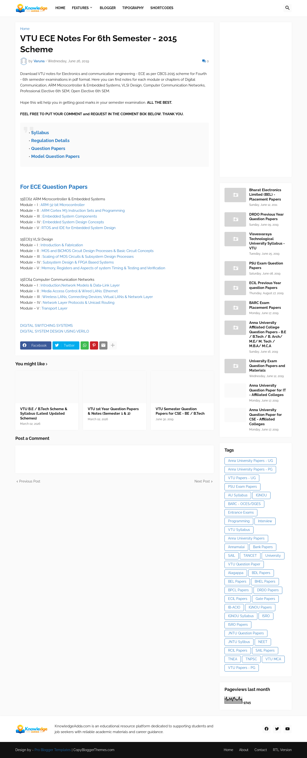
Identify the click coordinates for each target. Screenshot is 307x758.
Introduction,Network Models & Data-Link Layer (80, 285)
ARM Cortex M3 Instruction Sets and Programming (83, 210)
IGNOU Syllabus (241, 616)
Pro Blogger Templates (53, 750)
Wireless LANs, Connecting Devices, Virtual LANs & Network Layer (97, 297)
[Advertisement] (260, 99)
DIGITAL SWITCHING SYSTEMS (46, 325)
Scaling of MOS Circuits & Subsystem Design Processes (88, 256)
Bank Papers (263, 547)
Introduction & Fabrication (62, 245)
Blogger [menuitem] (108, 8)
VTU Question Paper (244, 564)
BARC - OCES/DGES (244, 504)
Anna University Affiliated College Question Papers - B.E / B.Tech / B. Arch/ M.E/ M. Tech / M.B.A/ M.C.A (267, 334)
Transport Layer (54, 308)
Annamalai (236, 547)
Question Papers (48, 148)
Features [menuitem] (80, 8)
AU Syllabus (238, 495)
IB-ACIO (234, 607)
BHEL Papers (265, 581)
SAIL (231, 555)
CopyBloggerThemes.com (93, 750)
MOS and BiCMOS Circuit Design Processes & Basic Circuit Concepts (97, 251)
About (243, 750)
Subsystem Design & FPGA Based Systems (78, 262)
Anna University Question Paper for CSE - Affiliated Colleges (265, 417)
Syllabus (40, 132)
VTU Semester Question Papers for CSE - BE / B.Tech (180, 411)
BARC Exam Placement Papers (265, 305)
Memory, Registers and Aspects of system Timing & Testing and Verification (103, 268)
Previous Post (29, 481)
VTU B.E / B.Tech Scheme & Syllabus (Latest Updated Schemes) (43, 413)
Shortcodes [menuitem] (161, 8)
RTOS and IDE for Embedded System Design (78, 228)
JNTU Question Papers (246, 633)
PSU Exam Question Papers (266, 265)
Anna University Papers (246, 538)
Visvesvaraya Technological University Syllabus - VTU (267, 241)
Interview (265, 521)
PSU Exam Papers (242, 486)
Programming (239, 521)
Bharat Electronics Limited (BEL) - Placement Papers (265, 194)
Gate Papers (265, 599)
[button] (287, 8)
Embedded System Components (69, 216)
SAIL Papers (265, 650)
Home (25, 28)
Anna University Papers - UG (250, 461)
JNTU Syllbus (239, 642)
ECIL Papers (237, 599)
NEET (262, 642)
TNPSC (251, 659)
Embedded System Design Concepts (73, 222)
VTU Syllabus (239, 530)
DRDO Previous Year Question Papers (266, 216)
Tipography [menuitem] (133, 8)
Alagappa (235, 573)
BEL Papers (237, 581)
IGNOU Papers (260, 607)
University (273, 555)
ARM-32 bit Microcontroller (63, 205)
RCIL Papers (237, 650)
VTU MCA (273, 659)
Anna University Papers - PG (250, 469)
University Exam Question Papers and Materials (267, 366)
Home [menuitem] (60, 8)
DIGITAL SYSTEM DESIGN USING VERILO (54, 331)
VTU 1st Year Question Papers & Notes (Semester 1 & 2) (113, 411)
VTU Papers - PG (241, 668)
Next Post (202, 481)
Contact (260, 750)
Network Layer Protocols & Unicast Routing (78, 302)
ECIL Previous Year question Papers (265, 285)
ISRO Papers (238, 624)
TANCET (250, 555)
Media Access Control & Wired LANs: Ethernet (79, 291)
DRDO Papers (268, 590)
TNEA (232, 659)
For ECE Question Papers (54, 186)
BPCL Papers (238, 590)
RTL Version (282, 750)
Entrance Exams (241, 512)
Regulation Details (50, 140)
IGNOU (261, 495)
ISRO (266, 616)
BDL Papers (261, 573)
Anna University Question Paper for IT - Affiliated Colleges (267, 390)
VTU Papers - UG (242, 478)
